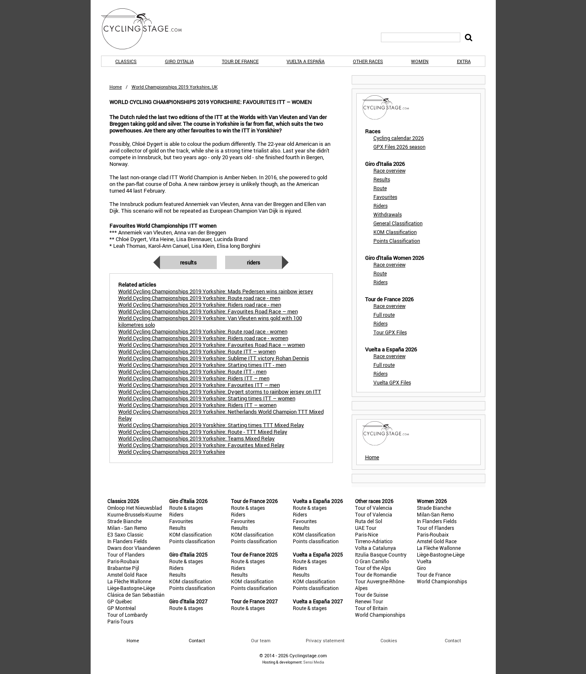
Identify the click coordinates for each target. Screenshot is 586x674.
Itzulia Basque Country (380, 554)
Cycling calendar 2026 (398, 138)
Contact (453, 640)
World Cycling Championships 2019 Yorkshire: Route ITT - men (192, 371)
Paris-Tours (120, 621)
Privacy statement (325, 640)
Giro (421, 568)
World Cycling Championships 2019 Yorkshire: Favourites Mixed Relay (201, 445)
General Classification (398, 223)
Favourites (385, 196)
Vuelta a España (306, 61)
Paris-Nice (366, 534)
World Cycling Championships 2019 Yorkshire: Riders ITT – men (193, 378)
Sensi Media (313, 662)
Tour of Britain (371, 608)
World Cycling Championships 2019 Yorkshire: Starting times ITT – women (206, 398)
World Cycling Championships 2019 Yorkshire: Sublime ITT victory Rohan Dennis (213, 358)
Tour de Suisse (371, 594)
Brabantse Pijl (123, 568)
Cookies (389, 640)
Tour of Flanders (126, 554)
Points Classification (396, 240)
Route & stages (186, 507)
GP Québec (119, 601)
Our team (261, 640)
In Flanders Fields (127, 541)
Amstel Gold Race (127, 574)
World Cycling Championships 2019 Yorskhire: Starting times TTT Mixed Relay (211, 425)
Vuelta (424, 561)
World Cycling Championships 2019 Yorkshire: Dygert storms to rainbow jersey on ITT (219, 391)
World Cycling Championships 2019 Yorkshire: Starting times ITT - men (202, 365)
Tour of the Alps (373, 568)
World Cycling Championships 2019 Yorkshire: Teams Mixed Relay (196, 438)
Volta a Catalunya (375, 547)
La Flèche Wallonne (129, 581)
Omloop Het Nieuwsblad (134, 507)
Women (420, 61)
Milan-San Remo (435, 514)
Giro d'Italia (179, 61)
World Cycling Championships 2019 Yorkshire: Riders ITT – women (197, 405)
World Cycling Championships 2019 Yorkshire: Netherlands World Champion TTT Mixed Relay (221, 415)
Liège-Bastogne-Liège (131, 588)
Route (380, 188)
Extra (464, 61)
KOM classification (190, 534)
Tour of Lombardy (127, 614)
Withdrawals (387, 214)
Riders (253, 262)
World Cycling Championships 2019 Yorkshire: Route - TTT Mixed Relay (202, 431)
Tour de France (240, 61)
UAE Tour (365, 527)
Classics (126, 61)
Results (188, 262)
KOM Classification (395, 232)
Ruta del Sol (368, 521)
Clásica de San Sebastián (136, 594)
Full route (384, 314)
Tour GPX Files (390, 332)
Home (115, 87)
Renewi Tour (369, 601)
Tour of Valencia (373, 507)
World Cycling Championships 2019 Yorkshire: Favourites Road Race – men (208, 311)
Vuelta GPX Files (392, 382)
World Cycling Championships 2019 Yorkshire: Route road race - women (202, 331)
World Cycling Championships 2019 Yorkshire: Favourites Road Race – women (211, 344)
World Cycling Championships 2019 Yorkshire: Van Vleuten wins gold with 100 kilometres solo (210, 321)
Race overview (389, 170)
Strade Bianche (124, 521)
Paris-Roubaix (123, 561)
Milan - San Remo (127, 527)
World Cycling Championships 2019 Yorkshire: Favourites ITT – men (199, 385)
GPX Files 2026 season (399, 146)
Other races (368, 61)
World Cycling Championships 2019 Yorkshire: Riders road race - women (203, 338)
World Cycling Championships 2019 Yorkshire (171, 451)
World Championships (380, 614)
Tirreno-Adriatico (374, 541)
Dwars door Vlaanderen (133, 547)
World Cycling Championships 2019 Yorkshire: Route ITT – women (197, 351)
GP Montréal (121, 608)
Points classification (192, 541)
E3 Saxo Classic (125, 534)
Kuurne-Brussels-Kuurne (134, 514)
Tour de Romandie (375, 574)
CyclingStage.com (147, 28)
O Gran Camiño (372, 561)
